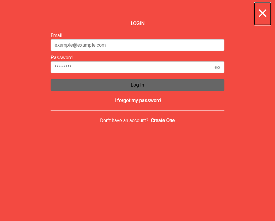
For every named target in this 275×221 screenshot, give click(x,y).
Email (138, 42)
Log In (137, 85)
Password (138, 64)
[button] (262, 14)
